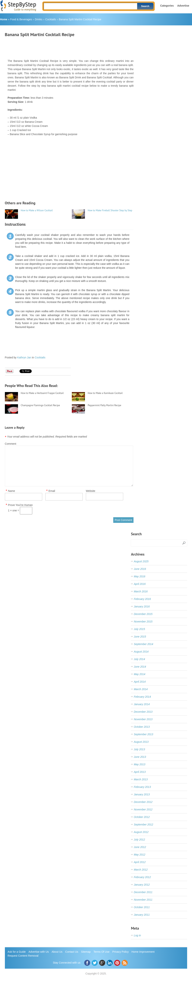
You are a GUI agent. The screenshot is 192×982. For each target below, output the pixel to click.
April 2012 (140, 862)
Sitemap (86, 951)
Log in (137, 935)
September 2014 (143, 644)
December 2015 (143, 614)
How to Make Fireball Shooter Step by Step (110, 210)
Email (52, 491)
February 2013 (142, 786)
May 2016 (139, 576)
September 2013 (143, 734)
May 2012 (139, 854)
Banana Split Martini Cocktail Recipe (80, 19)
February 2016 (142, 598)
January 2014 (142, 704)
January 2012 (142, 884)
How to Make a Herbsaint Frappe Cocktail (42, 393)
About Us (57, 951)
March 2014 (141, 689)
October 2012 (142, 816)
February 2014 (142, 696)
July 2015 (139, 629)
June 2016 (140, 568)
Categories (167, 5)
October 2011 (142, 907)
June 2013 (140, 756)
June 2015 (140, 636)
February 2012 (142, 877)
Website (90, 490)
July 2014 (139, 659)
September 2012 (143, 824)
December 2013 (143, 711)
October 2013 (142, 726)
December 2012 (143, 801)
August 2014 (141, 651)
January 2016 (142, 606)
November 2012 (143, 809)
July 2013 (139, 749)
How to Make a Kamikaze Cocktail (105, 393)
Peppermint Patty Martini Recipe (104, 405)
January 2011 (142, 914)
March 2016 (141, 591)
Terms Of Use (101, 951)
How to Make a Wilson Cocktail (37, 210)
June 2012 (140, 847)
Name (11, 491)
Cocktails (50, 19)
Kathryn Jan (24, 357)
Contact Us (71, 951)
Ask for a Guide (17, 951)
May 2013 (139, 764)
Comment (10, 443)
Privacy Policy (120, 951)
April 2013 (140, 771)
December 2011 (143, 892)
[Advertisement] (73, 46)
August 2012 (141, 832)
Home (3, 19)
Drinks (38, 19)
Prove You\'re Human (20, 505)
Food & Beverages (21, 19)
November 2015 (143, 621)
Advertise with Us (38, 951)
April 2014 (140, 681)
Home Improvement (142, 951)
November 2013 (143, 719)
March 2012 (141, 869)
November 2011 (143, 899)
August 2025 (141, 561)
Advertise (183, 5)
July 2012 (139, 839)
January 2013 (142, 794)
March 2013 (141, 779)
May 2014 (139, 674)
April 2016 (140, 583)
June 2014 (140, 666)
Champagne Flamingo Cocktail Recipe (40, 405)
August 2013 (141, 741)
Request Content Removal (23, 955)
